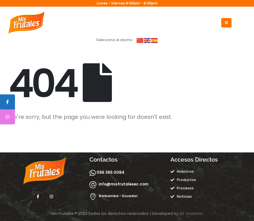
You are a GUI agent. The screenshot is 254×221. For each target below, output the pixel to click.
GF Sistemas (191, 213)
